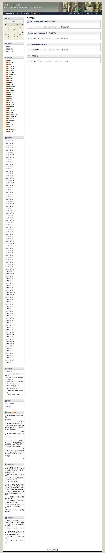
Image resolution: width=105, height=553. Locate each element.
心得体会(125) (12, 129)
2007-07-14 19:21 (38, 50)
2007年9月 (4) (9, 320)
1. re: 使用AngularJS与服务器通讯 (14, 416)
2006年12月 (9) (10, 341)
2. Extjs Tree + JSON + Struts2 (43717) (14, 475)
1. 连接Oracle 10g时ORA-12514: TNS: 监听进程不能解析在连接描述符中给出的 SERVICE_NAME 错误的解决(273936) (14, 470)
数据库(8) (10, 131)
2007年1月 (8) (9, 339)
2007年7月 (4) (9, 325)
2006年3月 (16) (10, 360)
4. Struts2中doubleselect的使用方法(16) (14, 537)
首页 (18, 13)
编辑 (67, 27)
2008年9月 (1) (9, 297)
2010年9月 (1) (9, 248)
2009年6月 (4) (9, 283)
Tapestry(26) (11, 120)
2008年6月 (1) (9, 304)
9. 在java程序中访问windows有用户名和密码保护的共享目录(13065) (14, 506)
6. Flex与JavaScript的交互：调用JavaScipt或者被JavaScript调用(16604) (14, 493)
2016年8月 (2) (9, 161)
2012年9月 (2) (9, 224)
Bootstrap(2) (11, 72)
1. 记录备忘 (9, 371)
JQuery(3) (11, 98)
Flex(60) (10, 82)
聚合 (31, 13)
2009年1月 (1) (9, 290)
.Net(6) (10, 60)
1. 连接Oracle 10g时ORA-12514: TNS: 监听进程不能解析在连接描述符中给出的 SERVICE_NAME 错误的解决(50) (14, 523)
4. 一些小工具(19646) (11, 482)
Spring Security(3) (13, 114)
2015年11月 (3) (10, 180)
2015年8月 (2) (9, 185)
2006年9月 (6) (9, 348)
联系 (27, 13)
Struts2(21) (11, 118)
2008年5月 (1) (9, 306)
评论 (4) (63, 27)
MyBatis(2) (11, 102)
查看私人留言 (9, 51)
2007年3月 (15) (10, 334)
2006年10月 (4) (10, 346)
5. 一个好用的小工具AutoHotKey (14, 381)
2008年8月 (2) (9, 299)
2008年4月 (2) (9, 308)
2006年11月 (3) (10, 343)
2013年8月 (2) (9, 215)
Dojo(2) (10, 76)
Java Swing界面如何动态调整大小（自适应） (43, 21)
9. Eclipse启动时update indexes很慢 (14, 391)
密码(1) (10, 127)
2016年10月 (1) (10, 157)
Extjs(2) (10, 80)
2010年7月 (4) (9, 252)
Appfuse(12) (11, 70)
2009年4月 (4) (9, 287)
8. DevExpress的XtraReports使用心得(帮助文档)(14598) (14, 501)
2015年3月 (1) (9, 194)
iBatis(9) (10, 92)
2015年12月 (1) (10, 178)
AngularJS (11, 68)
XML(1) (10, 122)
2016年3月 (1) (9, 171)
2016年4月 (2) (9, 168)
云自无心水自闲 (12, 5)
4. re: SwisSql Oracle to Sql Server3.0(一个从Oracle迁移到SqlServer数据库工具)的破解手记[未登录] (14, 442)
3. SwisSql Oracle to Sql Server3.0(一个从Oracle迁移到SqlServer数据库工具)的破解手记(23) (14, 533)
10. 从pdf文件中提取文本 (12, 394)
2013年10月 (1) (10, 213)
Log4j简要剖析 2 (34, 56)
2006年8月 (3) (9, 350)
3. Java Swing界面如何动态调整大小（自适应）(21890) (14, 478)
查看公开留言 (9, 49)
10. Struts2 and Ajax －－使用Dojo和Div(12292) (14, 510)
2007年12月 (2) (10, 318)
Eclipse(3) (11, 78)
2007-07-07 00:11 (38, 61)
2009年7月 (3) (9, 280)
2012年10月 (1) (10, 222)
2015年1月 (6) (9, 199)
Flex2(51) (10, 84)
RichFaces (11, 110)
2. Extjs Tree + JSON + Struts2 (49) (14, 528)
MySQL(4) (11, 104)
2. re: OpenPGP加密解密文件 (14, 423)
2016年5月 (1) (9, 166)
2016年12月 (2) (10, 152)
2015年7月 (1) (9, 187)
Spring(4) (10, 112)
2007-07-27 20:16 (38, 27)
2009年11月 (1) (10, 271)
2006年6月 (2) (9, 353)
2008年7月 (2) (9, 301)
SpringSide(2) (12, 116)
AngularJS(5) (11, 66)
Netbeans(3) (11, 106)
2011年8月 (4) (9, 227)
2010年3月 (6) (9, 262)
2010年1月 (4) (9, 266)
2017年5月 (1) (9, 145)
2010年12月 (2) (10, 241)
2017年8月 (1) (9, 140)
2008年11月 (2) (10, 294)
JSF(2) (10, 100)
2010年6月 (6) (9, 255)
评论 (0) (62, 38)
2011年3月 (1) (9, 234)
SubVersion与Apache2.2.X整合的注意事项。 (43, 33)
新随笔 (23, 13)
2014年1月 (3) (9, 208)
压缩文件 (10, 124)
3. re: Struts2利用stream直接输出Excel (14, 434)
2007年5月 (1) (9, 329)
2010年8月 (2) (9, 250)
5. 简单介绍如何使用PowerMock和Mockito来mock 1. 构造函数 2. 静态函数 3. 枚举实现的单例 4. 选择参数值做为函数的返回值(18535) (14, 487)
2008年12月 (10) (10, 292)
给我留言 (8, 46)
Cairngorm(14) (12, 74)
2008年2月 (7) (9, 313)
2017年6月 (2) (9, 143)
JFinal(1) (10, 96)
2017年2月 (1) (9, 150)
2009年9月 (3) (9, 276)
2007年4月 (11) (10, 332)
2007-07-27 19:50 (38, 38)
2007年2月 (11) (10, 336)
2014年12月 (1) (10, 201)
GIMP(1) (10, 88)
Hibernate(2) (11, 90)
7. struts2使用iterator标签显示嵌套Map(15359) (14, 497)
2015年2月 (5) (9, 196)
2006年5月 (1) (9, 355)
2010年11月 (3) (10, 243)
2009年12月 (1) (10, 269)
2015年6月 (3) (9, 189)
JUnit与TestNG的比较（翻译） (38, 44)
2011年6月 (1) (9, 229)
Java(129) (11, 94)
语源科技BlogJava (9, 13)
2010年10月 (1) (10, 245)
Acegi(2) (10, 62)
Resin (9, 108)
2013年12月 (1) (10, 210)
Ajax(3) (10, 64)
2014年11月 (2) (10, 203)
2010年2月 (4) (9, 264)
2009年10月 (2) (10, 273)
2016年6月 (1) (9, 164)
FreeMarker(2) (12, 86)
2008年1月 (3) (9, 315)
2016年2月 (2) (9, 173)
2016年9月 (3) (9, 159)
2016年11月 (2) (10, 154)
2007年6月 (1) (9, 327)
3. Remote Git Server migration (14, 377)
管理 (39, 13)
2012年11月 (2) (10, 220)
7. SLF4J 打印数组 (11, 386)
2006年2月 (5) (9, 362)
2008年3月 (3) (9, 311)
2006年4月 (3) (9, 357)
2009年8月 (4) (9, 278)
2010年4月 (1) (9, 259)
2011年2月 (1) (9, 236)
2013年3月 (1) (9, 217)
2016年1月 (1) (9, 175)
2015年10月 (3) (10, 182)
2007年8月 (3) (9, 322)
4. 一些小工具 (9, 379)
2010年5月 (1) (9, 257)
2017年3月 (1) (9, 147)
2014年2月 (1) (9, 206)
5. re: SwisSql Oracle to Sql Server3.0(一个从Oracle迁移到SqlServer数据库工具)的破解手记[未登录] (14, 452)
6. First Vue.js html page (12, 383)
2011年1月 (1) (9, 238)
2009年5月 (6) (9, 285)
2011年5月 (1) (9, 231)
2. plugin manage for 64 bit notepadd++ (14, 374)
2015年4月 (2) (9, 192)
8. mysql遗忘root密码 (11, 388)
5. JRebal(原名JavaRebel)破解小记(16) (14, 541)
